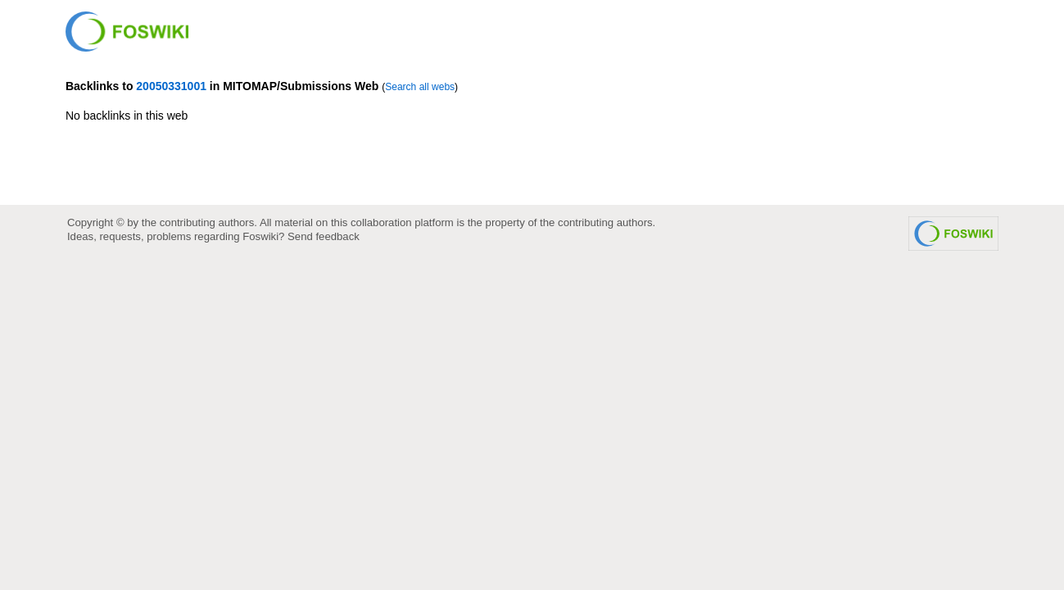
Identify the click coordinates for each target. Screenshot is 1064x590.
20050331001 (171, 86)
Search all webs (420, 87)
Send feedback (324, 236)
